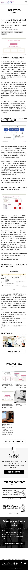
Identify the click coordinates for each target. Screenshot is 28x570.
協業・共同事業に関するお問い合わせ (14, 543)
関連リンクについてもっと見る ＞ (14, 441)
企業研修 (4, 34)
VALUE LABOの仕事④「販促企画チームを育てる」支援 (7, 386)
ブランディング (18, 32)
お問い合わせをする (14, 472)
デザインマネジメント (7, 32)
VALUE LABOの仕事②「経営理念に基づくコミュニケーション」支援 (7, 406)
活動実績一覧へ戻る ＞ (14, 351)
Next (27, 341)
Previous (1, 341)
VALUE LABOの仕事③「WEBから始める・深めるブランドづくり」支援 (20, 386)
